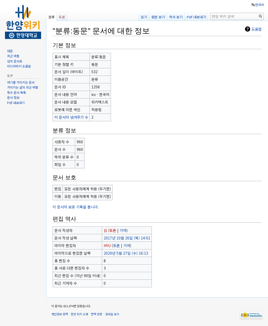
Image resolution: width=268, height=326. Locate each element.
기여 (123, 230)
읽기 (144, 16)
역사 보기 (176, 16)
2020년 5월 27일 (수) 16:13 (126, 253)
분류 (51, 16)
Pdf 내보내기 (196, 16)
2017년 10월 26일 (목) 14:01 (127, 238)
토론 (112, 230)
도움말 (257, 29)
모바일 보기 (112, 314)
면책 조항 (96, 314)
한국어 (259, 4)
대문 (10, 51)
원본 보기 (158, 16)
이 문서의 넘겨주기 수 (71, 117)
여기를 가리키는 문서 (21, 82)
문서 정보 (13, 97)
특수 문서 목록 (16, 92)
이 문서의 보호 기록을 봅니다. (76, 206)
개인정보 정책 (59, 314)
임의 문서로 (14, 61)
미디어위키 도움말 (19, 66)
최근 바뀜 (13, 56)
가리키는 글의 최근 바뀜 (22, 87)
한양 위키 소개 (79, 314)
